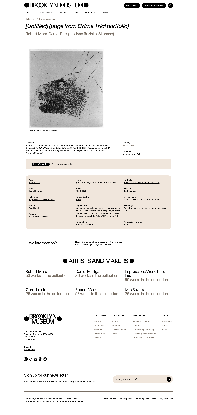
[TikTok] (30, 358)
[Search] (170, 5)
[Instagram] (26, 358)
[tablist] (53, 164)
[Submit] (169, 379)
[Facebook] (45, 358)
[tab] (41, 164)
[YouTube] (35, 358)
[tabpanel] (98, 202)
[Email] (140, 379)
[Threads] (40, 358)
